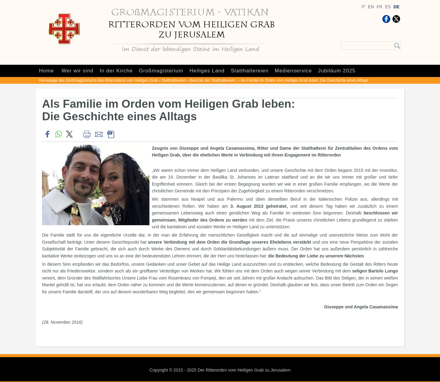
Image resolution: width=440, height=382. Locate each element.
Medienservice (293, 71)
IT (363, 6)
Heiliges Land (207, 71)
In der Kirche (116, 71)
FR (379, 6)
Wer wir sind (78, 71)
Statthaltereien (249, 71)
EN (371, 6)
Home (46, 71)
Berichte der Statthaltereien (213, 80)
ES (388, 6)
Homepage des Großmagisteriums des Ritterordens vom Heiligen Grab (98, 80)
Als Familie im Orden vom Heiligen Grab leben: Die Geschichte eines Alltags (304, 80)
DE (396, 6)
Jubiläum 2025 (337, 71)
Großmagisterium (161, 71)
